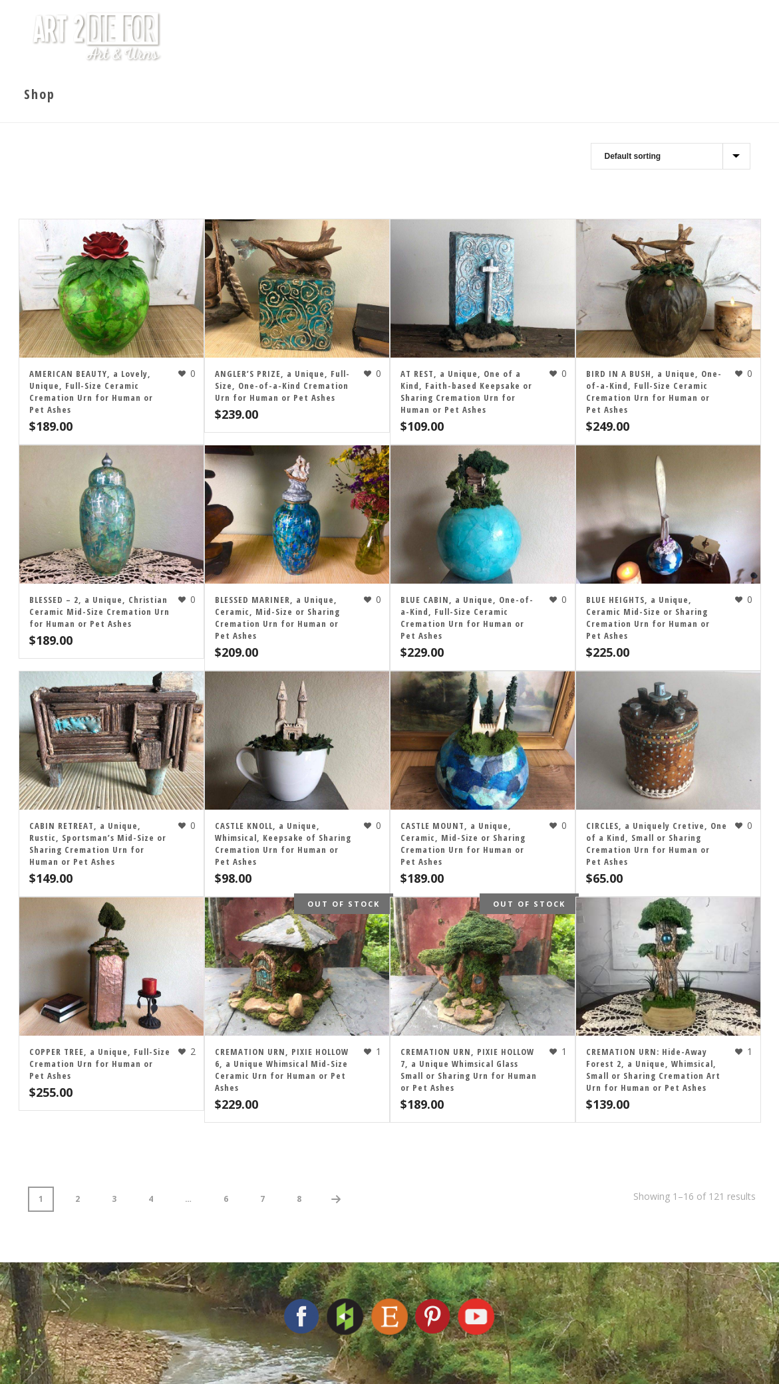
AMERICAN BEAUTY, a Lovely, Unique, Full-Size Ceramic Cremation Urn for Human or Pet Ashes (91, 391)
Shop (621, 36)
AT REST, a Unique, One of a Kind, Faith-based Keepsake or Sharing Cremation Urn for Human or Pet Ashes (466, 391)
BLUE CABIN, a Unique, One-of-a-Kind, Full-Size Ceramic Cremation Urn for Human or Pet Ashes (467, 617)
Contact (688, 36)
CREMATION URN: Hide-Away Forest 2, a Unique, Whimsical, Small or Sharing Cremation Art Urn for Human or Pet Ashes (653, 1070)
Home (289, 36)
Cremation (548, 36)
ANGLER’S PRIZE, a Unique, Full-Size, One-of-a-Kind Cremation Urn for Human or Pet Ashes (282, 386)
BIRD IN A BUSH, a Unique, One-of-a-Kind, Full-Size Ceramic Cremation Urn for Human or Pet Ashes (654, 391)
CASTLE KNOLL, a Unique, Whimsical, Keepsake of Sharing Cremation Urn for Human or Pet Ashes (283, 843)
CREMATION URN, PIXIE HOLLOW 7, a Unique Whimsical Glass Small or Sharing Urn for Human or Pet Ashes (468, 1070)
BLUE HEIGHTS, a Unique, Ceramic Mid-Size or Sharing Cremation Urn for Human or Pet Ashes (648, 617)
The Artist (456, 36)
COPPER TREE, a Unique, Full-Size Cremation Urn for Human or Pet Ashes (99, 1064)
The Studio (365, 36)
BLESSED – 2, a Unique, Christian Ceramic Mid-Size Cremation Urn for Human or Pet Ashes (99, 612)
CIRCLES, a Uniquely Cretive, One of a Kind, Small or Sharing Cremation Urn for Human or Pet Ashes (656, 843)
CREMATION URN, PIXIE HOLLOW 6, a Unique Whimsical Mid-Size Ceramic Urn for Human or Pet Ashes (282, 1070)
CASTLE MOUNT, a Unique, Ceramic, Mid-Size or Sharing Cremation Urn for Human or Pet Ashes (463, 843)
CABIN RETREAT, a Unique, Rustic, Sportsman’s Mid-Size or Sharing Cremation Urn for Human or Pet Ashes (97, 843)
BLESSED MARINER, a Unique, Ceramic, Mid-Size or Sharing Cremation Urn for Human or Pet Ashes (277, 617)
